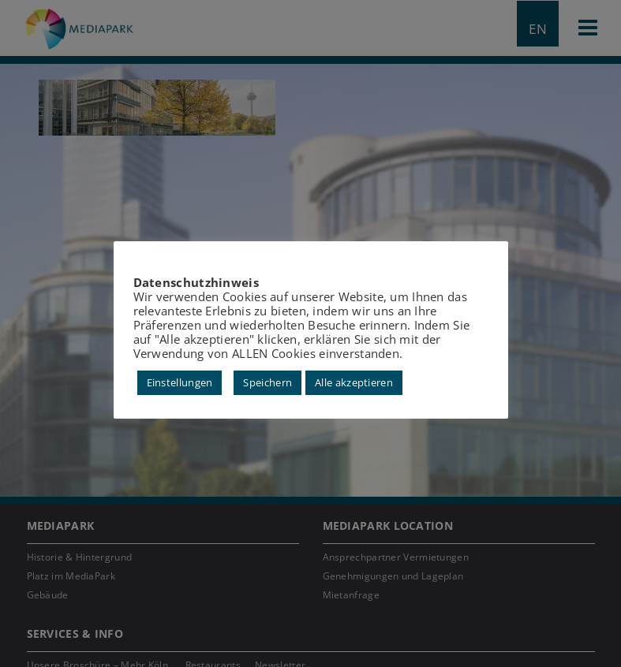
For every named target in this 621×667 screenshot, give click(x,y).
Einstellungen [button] (180, 382)
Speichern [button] (267, 382)
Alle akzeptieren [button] (354, 382)
